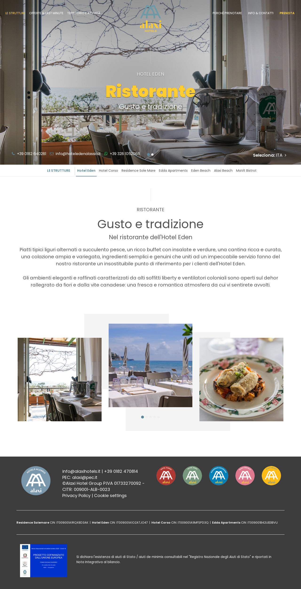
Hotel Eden (86, 170)
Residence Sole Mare (138, 170)
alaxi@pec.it (84, 477)
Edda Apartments (173, 170)
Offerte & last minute (46, 13)
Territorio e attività (83, 13)
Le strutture (15, 13)
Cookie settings (110, 495)
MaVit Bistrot (246, 170)
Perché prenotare (227, 13)
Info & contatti (260, 13)
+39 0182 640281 (29, 153)
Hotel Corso (108, 170)
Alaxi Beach (223, 170)
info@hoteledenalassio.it (75, 153)
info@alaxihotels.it (81, 471)
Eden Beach (200, 170)
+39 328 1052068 (122, 153)
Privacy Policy (76, 495)
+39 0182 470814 (121, 471)
